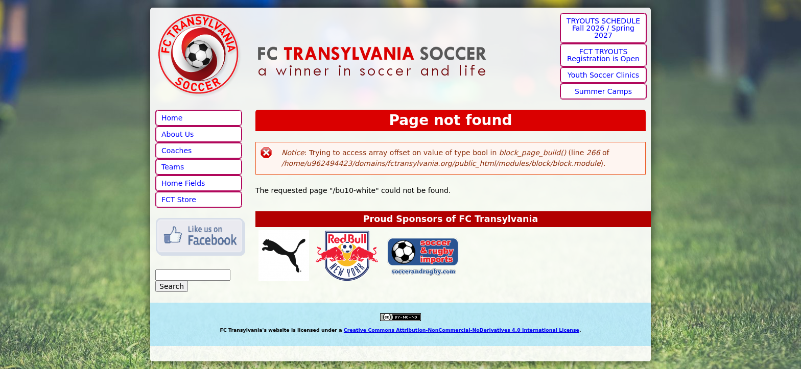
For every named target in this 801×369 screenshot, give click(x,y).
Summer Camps (603, 91)
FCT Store (178, 199)
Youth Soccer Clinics (603, 75)
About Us (177, 134)
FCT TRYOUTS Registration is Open (603, 55)
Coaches (176, 150)
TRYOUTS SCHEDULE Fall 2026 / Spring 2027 (603, 28)
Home (171, 118)
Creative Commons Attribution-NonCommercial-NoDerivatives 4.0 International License (461, 330)
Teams (172, 167)
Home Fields (183, 183)
